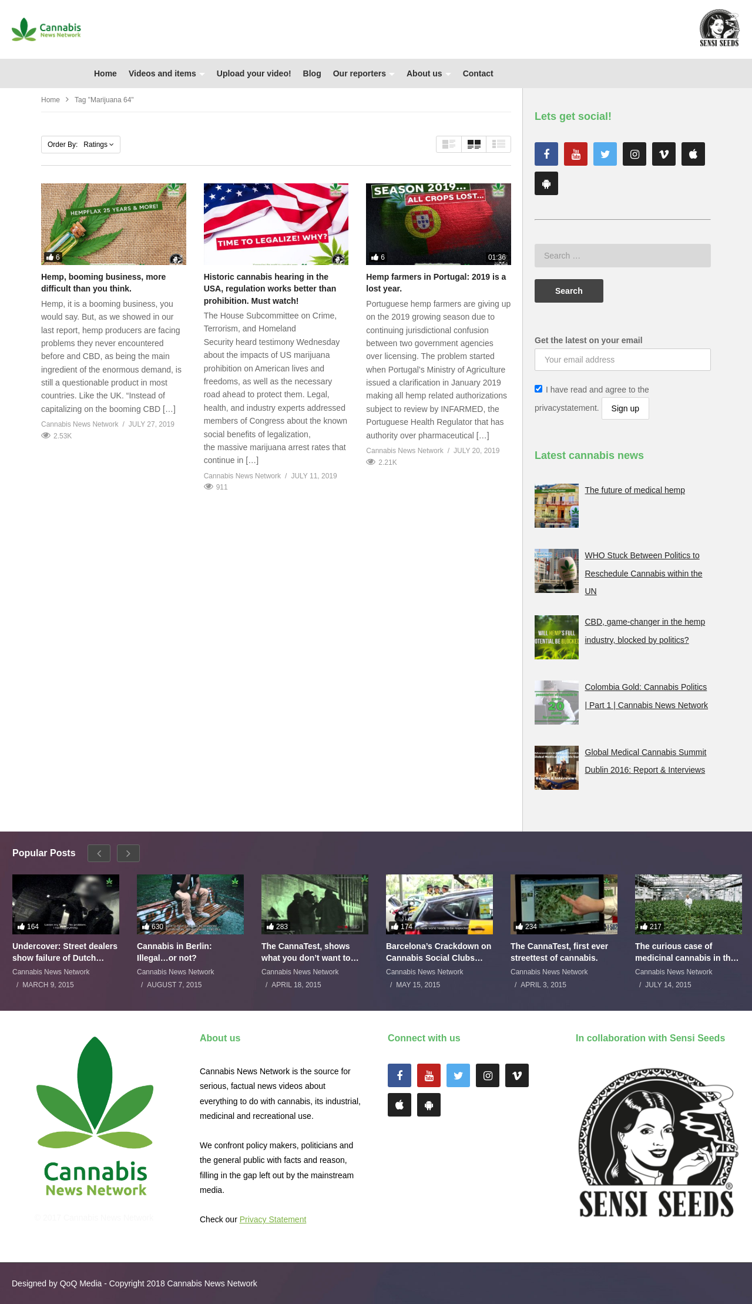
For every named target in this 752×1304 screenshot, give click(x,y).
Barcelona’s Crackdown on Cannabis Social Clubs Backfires (438, 952)
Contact (478, 73)
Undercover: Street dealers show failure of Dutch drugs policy (65, 952)
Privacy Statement (273, 1219)
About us (429, 73)
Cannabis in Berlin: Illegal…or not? (174, 952)
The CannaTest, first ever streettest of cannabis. (559, 952)
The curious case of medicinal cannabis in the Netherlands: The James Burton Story (685, 952)
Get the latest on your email (589, 340)
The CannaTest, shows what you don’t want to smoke (306, 952)
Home (105, 73)
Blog (312, 73)
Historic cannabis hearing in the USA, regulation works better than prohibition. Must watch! (270, 289)
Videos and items (167, 73)
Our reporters (364, 73)
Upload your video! (254, 73)
